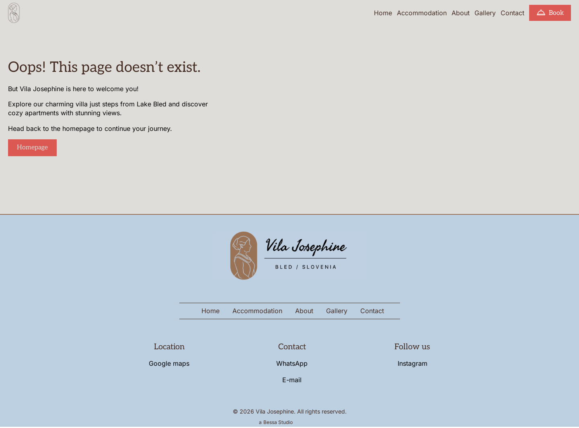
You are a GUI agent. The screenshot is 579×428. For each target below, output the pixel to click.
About (461, 13)
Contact (512, 13)
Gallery (485, 13)
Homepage (32, 147)
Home (383, 13)
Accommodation (422, 13)
